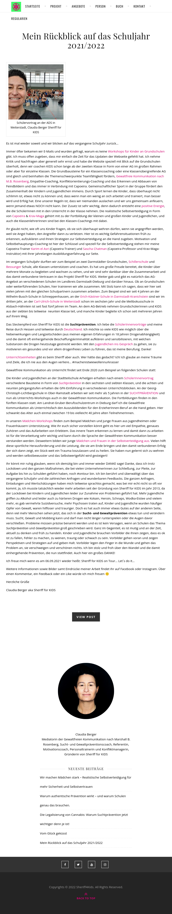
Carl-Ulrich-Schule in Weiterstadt (56, 301)
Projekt (55, 6)
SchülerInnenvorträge (130, 324)
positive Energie (152, 206)
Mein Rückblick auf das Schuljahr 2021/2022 (86, 40)
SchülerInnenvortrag (138, 378)
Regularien (19, 18)
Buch (119, 6)
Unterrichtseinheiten (21, 357)
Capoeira (18, 216)
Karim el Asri (40, 249)
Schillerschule (138, 262)
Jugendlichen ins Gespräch (114, 344)
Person (100, 6)
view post (86, 617)
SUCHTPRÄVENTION (143, 393)
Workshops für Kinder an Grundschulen (136, 151)
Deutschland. (73, 329)
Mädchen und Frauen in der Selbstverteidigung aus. (113, 441)
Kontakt (139, 6)
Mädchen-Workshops (37, 421)
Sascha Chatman (94, 249)
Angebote (78, 6)
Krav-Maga (36, 216)
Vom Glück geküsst (53, 833)
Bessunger (13, 267)
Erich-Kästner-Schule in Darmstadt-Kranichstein (114, 296)
